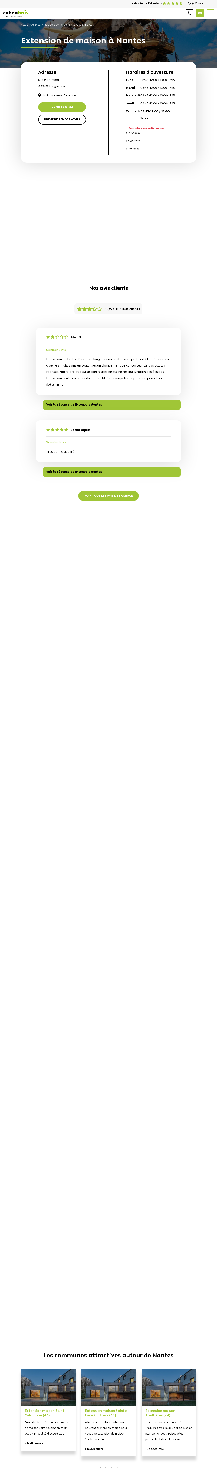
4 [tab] (117, 1467)
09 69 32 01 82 (62, 107)
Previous (15, 1417)
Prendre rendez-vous (62, 119)
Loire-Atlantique (73, 25)
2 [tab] (106, 1467)
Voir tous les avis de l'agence (108, 495)
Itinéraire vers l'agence (57, 95)
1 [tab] (100, 1467)
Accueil (25, 25)
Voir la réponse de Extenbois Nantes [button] (74, 404)
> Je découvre (34, 1443)
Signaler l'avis (56, 350)
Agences (36, 25)
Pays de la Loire (53, 25)
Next (202, 1417)
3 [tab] (111, 1467)
